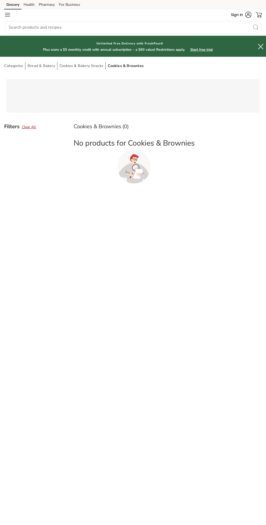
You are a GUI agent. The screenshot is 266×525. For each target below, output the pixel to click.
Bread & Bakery (41, 65)
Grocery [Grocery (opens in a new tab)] (12, 4)
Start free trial (201, 49)
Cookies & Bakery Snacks (81, 65)
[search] (255, 27)
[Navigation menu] (7, 14)
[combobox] (133, 27)
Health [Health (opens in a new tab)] (29, 4)
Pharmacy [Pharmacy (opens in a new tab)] (47, 4)
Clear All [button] (29, 127)
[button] (241, 15)
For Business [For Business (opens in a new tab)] (69, 4)
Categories (13, 65)
